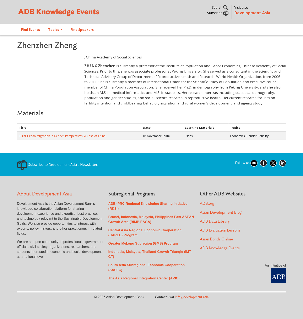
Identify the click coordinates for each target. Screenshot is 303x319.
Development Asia (252, 13)
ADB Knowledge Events (220, 248)
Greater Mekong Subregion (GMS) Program (143, 243)
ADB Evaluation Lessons (220, 230)
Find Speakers (82, 29)
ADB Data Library (215, 221)
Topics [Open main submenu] (54, 29)
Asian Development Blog (221, 213)
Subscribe (217, 13)
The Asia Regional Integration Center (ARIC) (144, 278)
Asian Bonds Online (216, 239)
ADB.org (207, 204)
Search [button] (220, 7)
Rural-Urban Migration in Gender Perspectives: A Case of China (62, 136)
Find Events (30, 29)
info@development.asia (192, 297)
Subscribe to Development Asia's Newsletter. (57, 164)
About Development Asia (44, 193)
